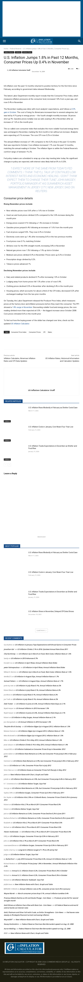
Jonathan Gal (9, 649)
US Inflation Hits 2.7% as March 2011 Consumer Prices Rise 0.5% (36, 804)
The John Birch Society (12, 726)
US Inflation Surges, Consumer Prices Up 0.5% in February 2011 (39, 793)
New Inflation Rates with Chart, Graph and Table (29, 774)
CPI (44, 332)
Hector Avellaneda (11, 832)
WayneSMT (8, 919)
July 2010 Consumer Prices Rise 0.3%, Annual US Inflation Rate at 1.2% (44, 859)
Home (6, 49)
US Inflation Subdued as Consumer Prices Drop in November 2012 (40, 749)
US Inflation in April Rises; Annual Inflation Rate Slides (36, 663)
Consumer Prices (35, 332)
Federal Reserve (15, 49)
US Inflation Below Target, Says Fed (32, 783)
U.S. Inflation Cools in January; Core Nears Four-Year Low (50, 427)
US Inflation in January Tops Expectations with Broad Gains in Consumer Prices (45, 645)
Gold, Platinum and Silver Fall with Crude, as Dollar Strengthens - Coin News (33, 912)
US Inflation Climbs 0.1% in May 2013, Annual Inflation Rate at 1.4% (36, 740)
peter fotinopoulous (11, 667)
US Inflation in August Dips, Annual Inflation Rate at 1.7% (36, 676)
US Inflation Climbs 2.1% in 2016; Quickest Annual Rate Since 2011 (42, 649)
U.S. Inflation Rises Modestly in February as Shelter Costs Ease (52, 408)
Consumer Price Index (18, 332)
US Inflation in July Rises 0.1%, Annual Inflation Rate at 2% (38, 685)
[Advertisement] (41, 19)
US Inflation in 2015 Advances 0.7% (24, 658)
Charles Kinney (9, 654)
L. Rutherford (9, 859)
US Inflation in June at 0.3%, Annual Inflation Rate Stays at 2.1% (40, 704)
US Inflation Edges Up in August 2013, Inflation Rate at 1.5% (47, 726)
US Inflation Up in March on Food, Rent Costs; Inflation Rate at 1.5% (45, 654)
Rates (50, 332)
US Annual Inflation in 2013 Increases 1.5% (32, 708)
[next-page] (9, 464)
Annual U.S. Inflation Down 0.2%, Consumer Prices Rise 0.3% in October (39, 871)
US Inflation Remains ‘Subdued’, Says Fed (28, 880)
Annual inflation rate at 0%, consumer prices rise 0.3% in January (45, 889)
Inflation (18, 52)
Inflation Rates (27, 52)
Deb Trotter (8, 704)
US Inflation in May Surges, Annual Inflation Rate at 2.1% (33, 717)
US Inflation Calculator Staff (19, 70)
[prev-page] (5, 464)
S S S (5, 933)
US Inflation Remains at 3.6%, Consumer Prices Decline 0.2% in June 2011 (37, 813)
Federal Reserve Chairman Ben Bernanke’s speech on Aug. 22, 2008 (47, 924)
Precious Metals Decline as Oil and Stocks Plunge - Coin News (27, 898)
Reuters (41, 191)
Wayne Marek (9, 893)
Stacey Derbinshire (11, 924)
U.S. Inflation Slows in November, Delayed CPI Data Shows (51, 611)
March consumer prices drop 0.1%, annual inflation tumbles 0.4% (43, 893)
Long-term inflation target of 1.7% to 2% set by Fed (37, 850)
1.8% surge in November (22, 307)
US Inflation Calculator (20, 324)
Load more (41, 630)
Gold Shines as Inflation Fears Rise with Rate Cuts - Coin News (27, 905)
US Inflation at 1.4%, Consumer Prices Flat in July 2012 (30, 765)
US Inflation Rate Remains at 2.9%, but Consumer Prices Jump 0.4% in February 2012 (45, 761)
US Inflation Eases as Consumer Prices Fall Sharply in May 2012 (41, 770)
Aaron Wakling (9, 928)
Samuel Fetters (9, 681)
